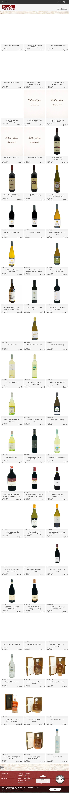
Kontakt (7, 2)
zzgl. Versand (4, 50)
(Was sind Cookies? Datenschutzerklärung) (13, 790)
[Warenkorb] (64, 2)
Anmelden (4, 778)
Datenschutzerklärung (24, 778)
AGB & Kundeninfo (23, 776)
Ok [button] (55, 789)
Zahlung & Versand (24, 774)
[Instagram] (2, 767)
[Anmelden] (58, 2)
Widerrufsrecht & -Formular (23, 781)
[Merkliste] (61, 2)
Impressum (4, 774)
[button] (2, 2)
